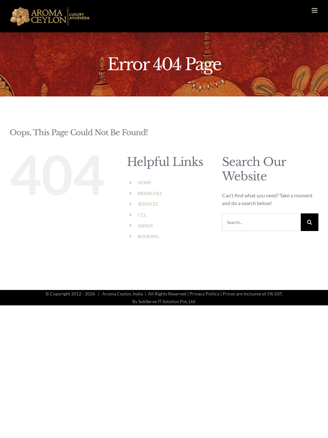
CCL (142, 215)
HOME (145, 182)
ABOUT (145, 225)
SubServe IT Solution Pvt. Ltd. (167, 301)
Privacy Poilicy (204, 293)
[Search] (309, 222)
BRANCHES (150, 193)
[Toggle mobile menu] (315, 10)
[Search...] (261, 222)
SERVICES (148, 204)
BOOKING (148, 236)
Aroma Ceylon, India (122, 293)
